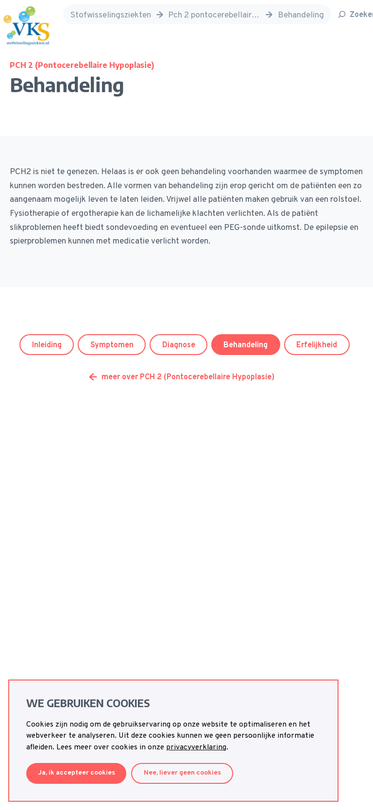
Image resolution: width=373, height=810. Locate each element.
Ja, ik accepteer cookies (76, 773)
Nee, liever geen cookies (182, 773)
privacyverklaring (196, 747)
